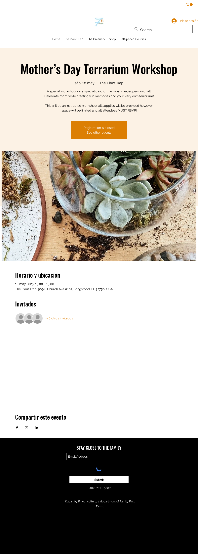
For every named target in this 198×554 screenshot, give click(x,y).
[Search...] (162, 30)
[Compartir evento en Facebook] (17, 427)
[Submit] (99, 479)
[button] (189, 4)
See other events (99, 132)
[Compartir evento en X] (27, 427)
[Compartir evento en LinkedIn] (36, 427)
